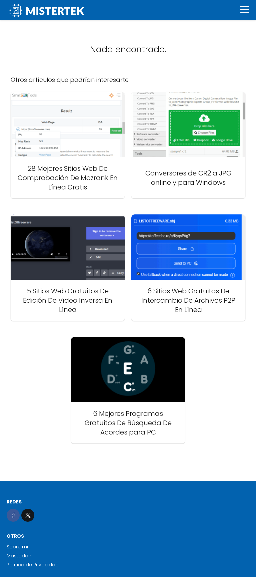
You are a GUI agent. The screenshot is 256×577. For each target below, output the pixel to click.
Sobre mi (17, 546)
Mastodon (19, 555)
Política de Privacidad (33, 564)
